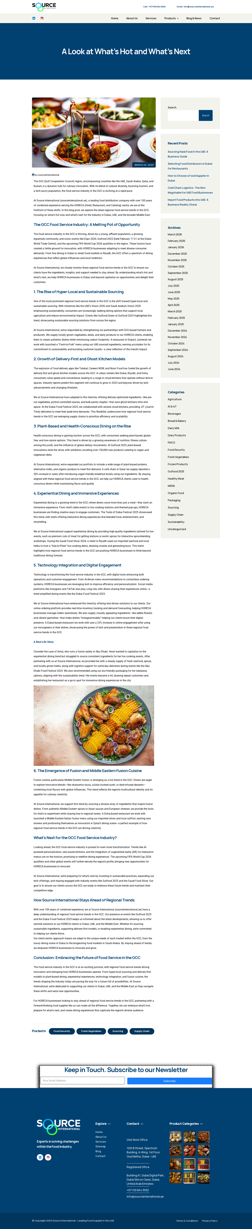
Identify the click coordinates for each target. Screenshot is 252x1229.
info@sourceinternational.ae (145, 1196)
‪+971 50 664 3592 (138, 1190)
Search (172, 107)
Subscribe (169, 1081)
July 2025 (173, 285)
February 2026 (176, 241)
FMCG (171, 442)
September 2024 (178, 350)
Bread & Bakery (177, 421)
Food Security (62, 1031)
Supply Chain (141, 1031)
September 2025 (178, 273)
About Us (132, 18)
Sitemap (100, 1146)
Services (151, 18)
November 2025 (177, 260)
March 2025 (175, 311)
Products (170, 18)
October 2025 (176, 266)
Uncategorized (177, 529)
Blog (98, 1151)
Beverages (174, 413)
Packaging (174, 500)
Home (114, 18)
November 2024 (177, 337)
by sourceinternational (47, 174)
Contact (215, 18)
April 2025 (174, 305)
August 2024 (175, 356)
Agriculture (175, 399)
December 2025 (177, 253)
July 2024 (173, 362)
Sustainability (176, 522)
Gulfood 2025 (176, 471)
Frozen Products (178, 464)
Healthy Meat (176, 478)
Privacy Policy (209, 1220)
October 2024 (176, 343)
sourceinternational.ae (73, 200)
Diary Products (177, 435)
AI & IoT (172, 406)
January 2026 (176, 247)
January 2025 (176, 324)
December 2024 (177, 330)
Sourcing (118, 1031)
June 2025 (174, 292)
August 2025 (175, 279)
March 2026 (175, 234)
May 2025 (173, 298)
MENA (171, 486)
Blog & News (194, 18)
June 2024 (174, 369)
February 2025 (176, 318)
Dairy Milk (173, 428)
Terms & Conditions (187, 1220)
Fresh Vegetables (91, 1031)
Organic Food (176, 493)
